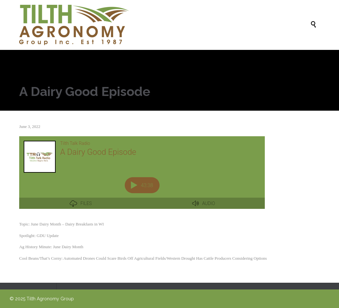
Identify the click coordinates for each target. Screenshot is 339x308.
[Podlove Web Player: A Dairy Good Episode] (142, 176)
